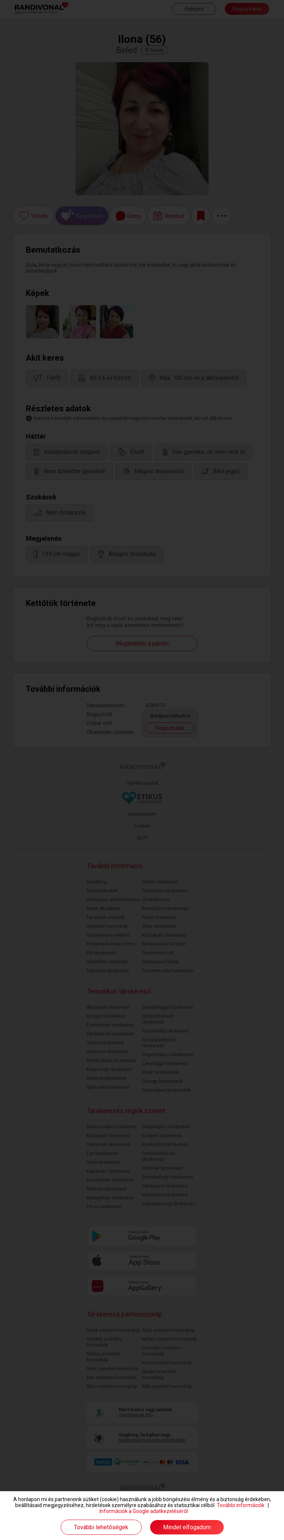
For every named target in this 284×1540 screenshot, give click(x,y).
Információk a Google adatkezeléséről (143, 1511)
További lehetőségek (101, 1527)
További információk (240, 1505)
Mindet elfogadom (187, 1527)
